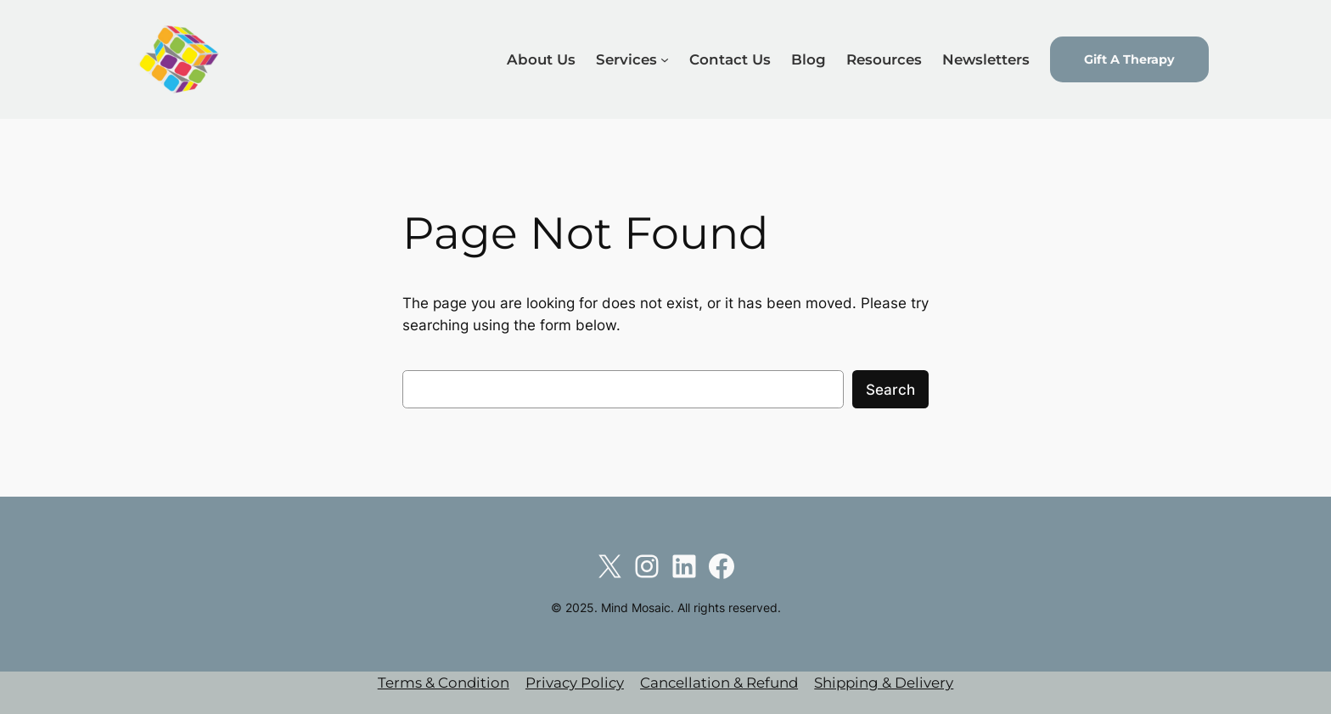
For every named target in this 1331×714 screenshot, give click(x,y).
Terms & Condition (443, 682)
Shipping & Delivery (883, 682)
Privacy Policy (574, 682)
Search (890, 389)
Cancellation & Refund (719, 682)
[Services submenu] (664, 59)
